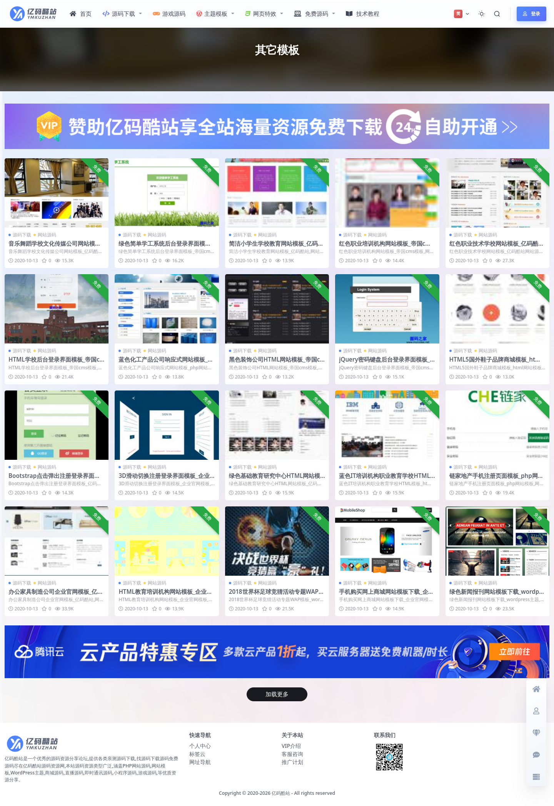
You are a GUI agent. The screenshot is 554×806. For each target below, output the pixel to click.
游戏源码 (169, 13)
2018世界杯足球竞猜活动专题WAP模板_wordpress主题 (276, 595)
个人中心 (200, 745)
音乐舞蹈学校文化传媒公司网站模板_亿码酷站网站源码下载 (55, 247)
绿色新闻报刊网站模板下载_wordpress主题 (497, 595)
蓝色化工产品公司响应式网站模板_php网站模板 (164, 362)
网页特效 (260, 13)
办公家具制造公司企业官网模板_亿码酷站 (55, 595)
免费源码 (311, 13)
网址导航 (200, 762)
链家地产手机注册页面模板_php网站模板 (496, 479)
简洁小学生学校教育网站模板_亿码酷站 (276, 247)
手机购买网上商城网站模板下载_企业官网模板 (386, 595)
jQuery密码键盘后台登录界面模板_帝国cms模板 (384, 362)
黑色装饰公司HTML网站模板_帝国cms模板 (274, 362)
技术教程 (362, 13)
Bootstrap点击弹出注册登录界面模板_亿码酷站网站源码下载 (54, 479)
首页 (81, 13)
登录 (531, 13)
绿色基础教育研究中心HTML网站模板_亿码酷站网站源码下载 (274, 479)
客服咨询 (292, 753)
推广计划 (292, 762)
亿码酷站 (281, 793)
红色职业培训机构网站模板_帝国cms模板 (386, 247)
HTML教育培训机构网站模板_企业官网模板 (165, 595)
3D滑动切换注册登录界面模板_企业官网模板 (163, 479)
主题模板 (211, 13)
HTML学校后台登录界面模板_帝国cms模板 (54, 362)
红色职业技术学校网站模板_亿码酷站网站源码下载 (496, 247)
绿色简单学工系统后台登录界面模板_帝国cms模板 (165, 247)
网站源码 (47, 234)
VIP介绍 (291, 745)
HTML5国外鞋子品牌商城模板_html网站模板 (495, 362)
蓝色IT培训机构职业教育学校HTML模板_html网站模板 (384, 479)
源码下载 (118, 13)
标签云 (197, 753)
